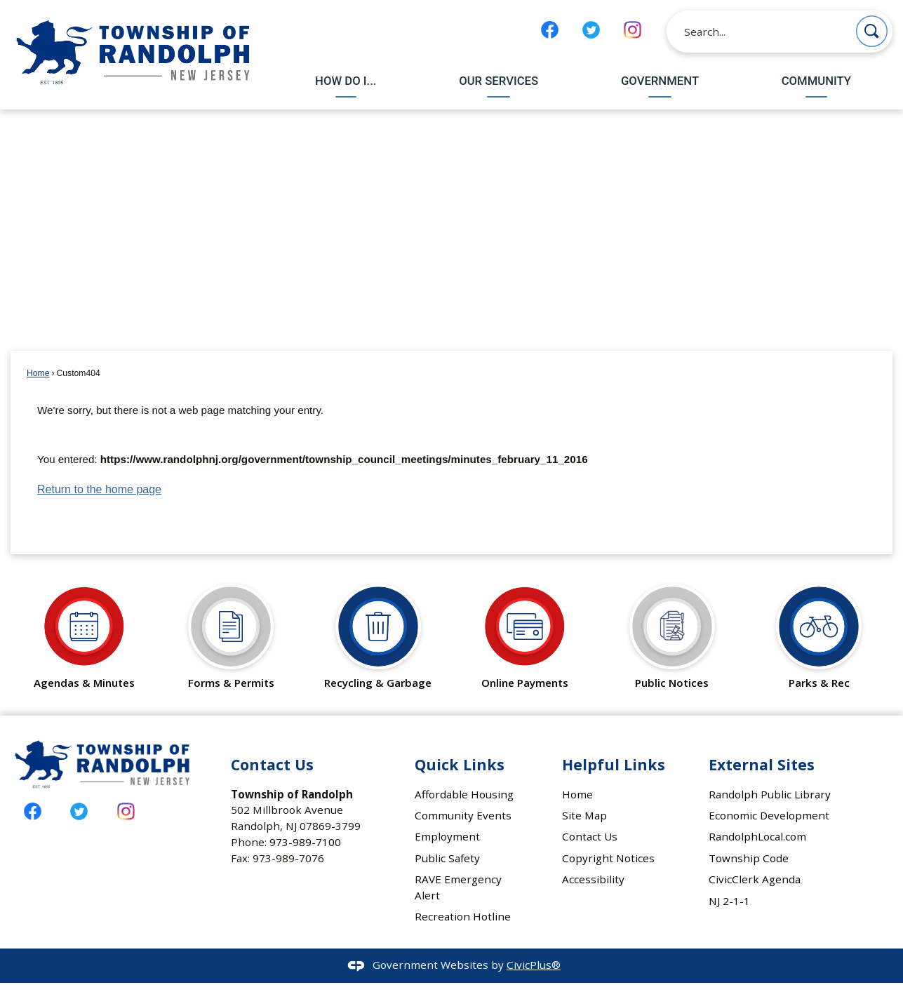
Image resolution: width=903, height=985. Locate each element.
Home (38, 373)
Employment (447, 836)
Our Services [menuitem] (498, 81)
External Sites (762, 764)
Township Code (749, 858)
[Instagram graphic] (632, 30)
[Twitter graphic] (591, 30)
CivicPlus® (534, 965)
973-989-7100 (305, 842)
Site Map (584, 815)
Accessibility (593, 879)
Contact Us (589, 836)
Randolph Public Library (770, 794)
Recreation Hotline (463, 916)
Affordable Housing (464, 794)
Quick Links (459, 764)
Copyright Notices (608, 858)
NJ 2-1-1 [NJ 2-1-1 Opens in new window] (729, 901)
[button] (872, 31)
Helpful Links (613, 764)
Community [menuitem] (816, 81)
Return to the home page (99, 489)
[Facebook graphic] (549, 30)
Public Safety (447, 858)
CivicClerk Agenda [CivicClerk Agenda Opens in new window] (755, 879)
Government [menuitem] (660, 81)
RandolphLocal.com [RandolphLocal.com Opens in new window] (757, 836)
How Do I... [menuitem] (345, 81)
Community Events (463, 815)
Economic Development (769, 815)
